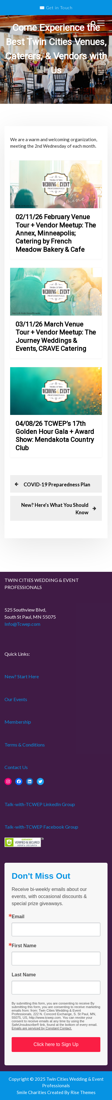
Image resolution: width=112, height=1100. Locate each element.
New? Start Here (21, 676)
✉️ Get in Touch (56, 7)
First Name (24, 945)
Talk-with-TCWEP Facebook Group (41, 827)
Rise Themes (83, 1092)
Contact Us (16, 767)
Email (18, 916)
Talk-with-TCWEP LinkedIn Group (39, 804)
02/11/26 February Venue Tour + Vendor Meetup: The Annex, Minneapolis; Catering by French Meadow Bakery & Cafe (56, 233)
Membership (17, 722)
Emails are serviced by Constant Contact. (42, 1028)
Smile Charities (32, 1092)
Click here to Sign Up (55, 1044)
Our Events (15, 699)
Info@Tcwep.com (22, 624)
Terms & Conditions (24, 744)
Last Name (24, 974)
